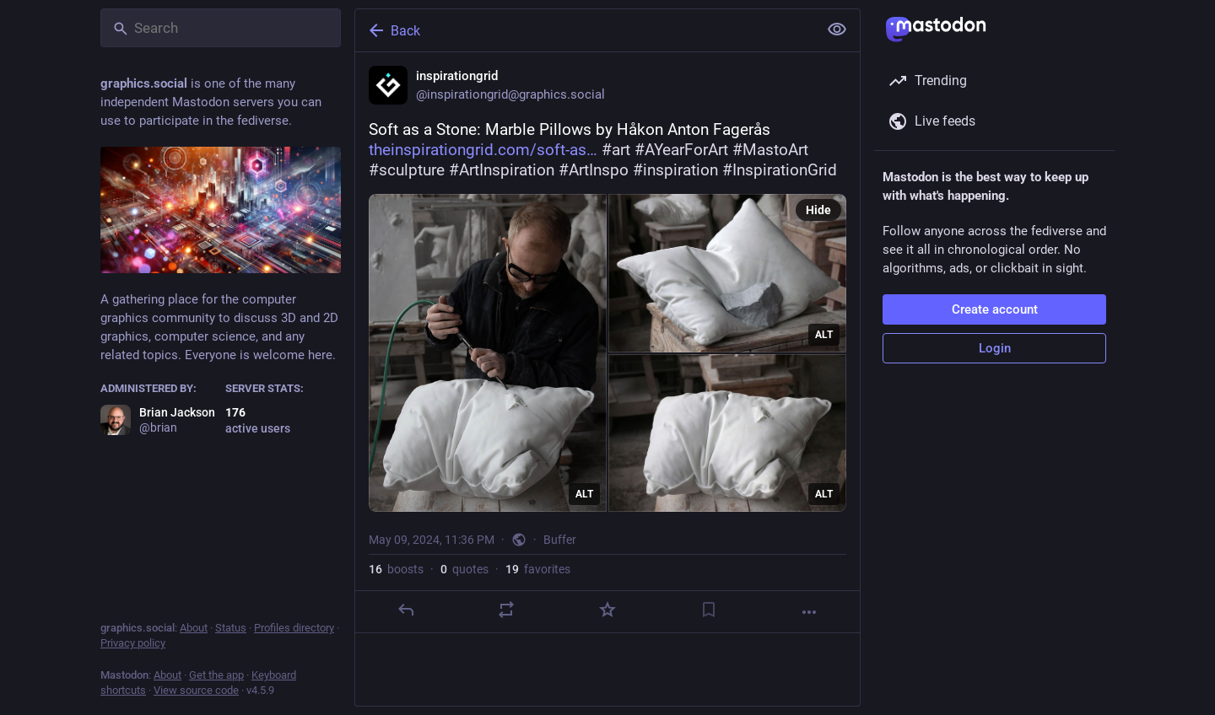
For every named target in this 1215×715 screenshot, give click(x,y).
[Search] (220, 27)
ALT (584, 494)
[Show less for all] (837, 29)
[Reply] (406, 609)
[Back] (584, 30)
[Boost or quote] (506, 609)
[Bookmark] (709, 609)
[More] (809, 612)
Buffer (559, 539)
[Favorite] (607, 609)
